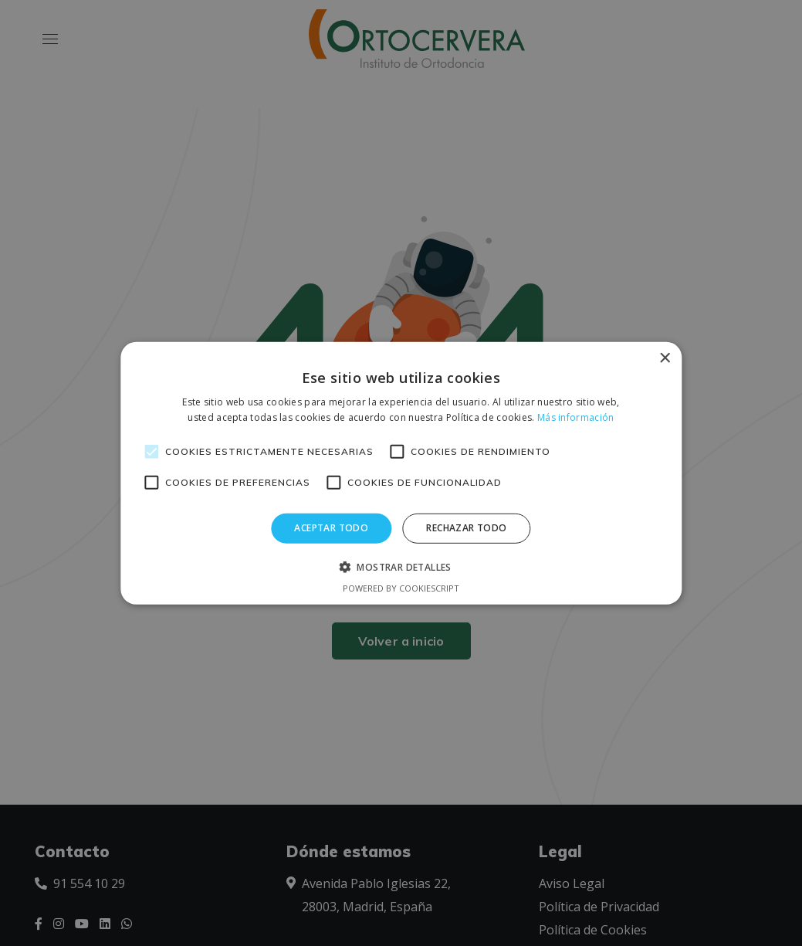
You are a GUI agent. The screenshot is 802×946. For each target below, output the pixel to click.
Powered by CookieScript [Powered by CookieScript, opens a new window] (401, 588)
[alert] (401, 473)
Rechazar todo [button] (466, 527)
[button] (401, 567)
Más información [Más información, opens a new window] (575, 417)
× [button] (664, 358)
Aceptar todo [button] (331, 527)
